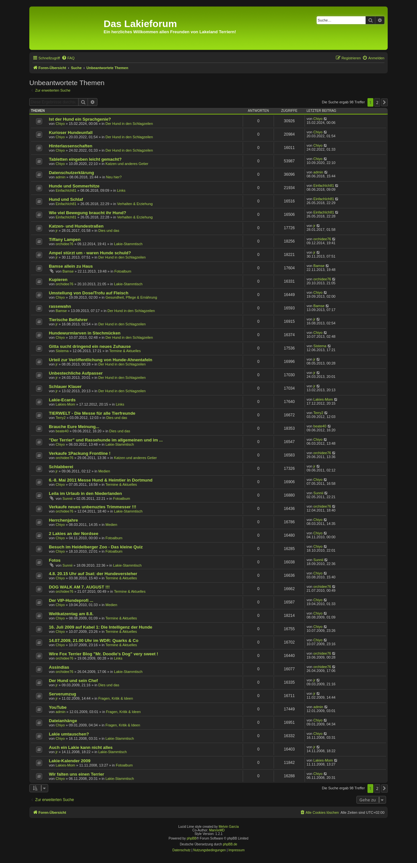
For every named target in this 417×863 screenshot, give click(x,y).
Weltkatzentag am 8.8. (71, 613)
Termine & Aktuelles (125, 351)
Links (121, 190)
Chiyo (60, 124)
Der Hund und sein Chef (73, 680)
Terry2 (61, 418)
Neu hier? (114, 177)
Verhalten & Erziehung (134, 204)
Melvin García (229, 826)
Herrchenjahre (63, 520)
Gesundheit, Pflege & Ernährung (131, 297)
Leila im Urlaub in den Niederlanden (85, 493)
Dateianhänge (63, 720)
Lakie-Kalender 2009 (70, 760)
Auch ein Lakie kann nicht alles (81, 747)
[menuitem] (68, 58)
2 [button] (377, 102)
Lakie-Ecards (62, 399)
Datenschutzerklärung (71, 172)
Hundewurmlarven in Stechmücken (85, 333)
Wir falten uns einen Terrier (76, 774)
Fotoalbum (122, 271)
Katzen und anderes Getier (127, 164)
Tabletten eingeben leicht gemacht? (85, 159)
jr (57, 230)
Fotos (55, 560)
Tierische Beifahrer (68, 319)
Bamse (68, 271)
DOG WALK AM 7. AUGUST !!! (79, 587)
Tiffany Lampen (64, 239)
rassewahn (60, 306)
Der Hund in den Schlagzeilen (129, 124)
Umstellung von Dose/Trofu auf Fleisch (88, 292)
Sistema (62, 351)
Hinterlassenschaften (70, 145)
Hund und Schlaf (66, 199)
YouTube (57, 707)
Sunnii (68, 498)
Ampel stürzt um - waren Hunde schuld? (90, 252)
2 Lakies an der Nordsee (73, 533)
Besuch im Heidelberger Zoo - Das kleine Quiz (96, 546)
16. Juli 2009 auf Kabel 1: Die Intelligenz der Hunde (100, 627)
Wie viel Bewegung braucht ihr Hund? (87, 212)
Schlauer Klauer (65, 386)
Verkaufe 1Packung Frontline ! (79, 453)
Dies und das (108, 230)
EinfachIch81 (66, 190)
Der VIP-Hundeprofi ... (71, 600)
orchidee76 (64, 244)
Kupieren (58, 279)
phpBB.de (230, 844)
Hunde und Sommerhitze (74, 186)
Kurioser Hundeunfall (71, 132)
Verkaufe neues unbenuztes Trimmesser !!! (92, 506)
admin (60, 177)
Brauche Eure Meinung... (74, 426)
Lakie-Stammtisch (128, 244)
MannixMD (217, 830)
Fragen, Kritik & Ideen (115, 698)
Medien (104, 471)
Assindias (59, 667)
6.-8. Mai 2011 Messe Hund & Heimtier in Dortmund (100, 480)
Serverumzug (62, 694)
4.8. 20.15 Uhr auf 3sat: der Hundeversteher (93, 573)
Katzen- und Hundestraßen (76, 226)
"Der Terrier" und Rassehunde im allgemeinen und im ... (106, 440)
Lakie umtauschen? (69, 734)
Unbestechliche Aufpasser (76, 373)
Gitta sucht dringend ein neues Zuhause (90, 346)
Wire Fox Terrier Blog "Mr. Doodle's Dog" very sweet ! (103, 653)
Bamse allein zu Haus (71, 266)
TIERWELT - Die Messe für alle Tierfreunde (92, 413)
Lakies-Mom (65, 404)
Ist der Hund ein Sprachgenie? (80, 119)
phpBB (191, 838)
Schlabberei (61, 466)
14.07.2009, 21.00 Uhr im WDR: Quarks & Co (93, 640)
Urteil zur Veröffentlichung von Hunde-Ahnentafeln (100, 359)
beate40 (62, 431)
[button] (384, 102)
